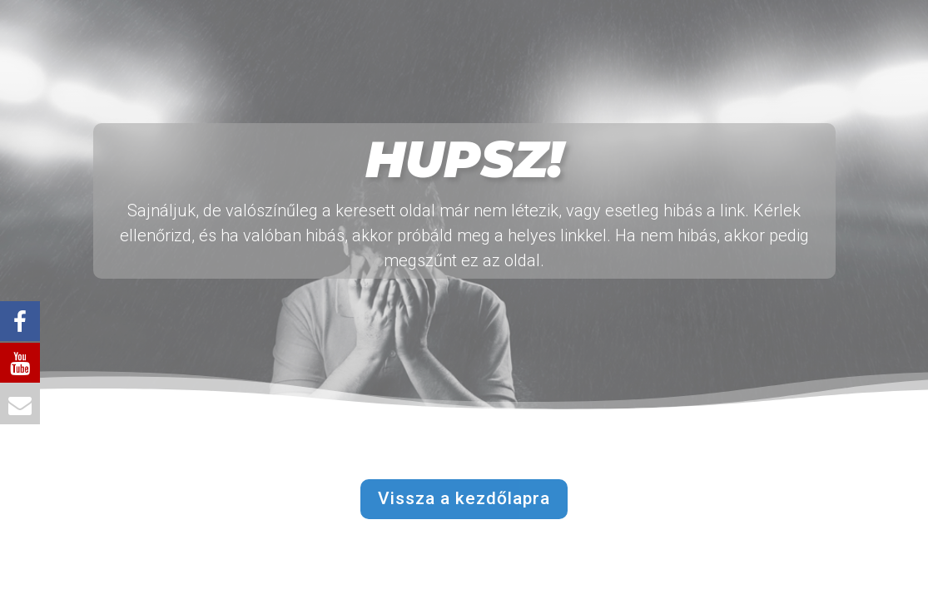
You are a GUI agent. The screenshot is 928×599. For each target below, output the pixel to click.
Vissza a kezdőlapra (464, 498)
